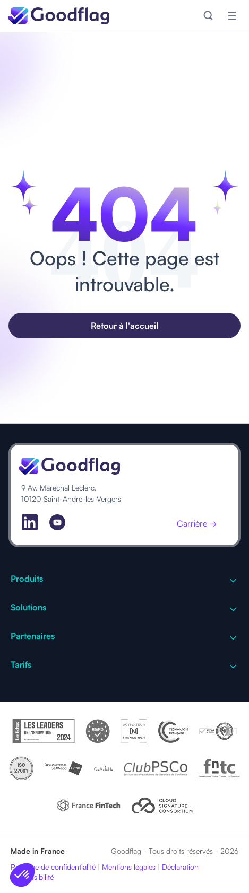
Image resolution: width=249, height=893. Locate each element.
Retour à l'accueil (124, 325)
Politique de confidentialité (53, 866)
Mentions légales (129, 866)
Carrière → (197, 523)
